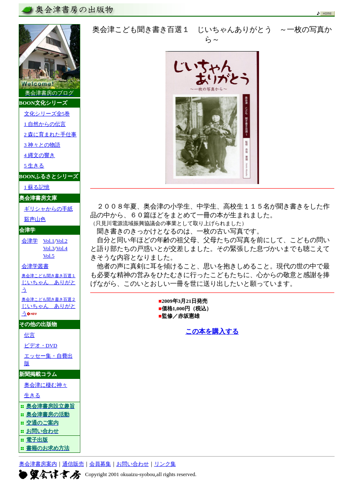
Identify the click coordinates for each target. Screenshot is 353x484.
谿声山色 (35, 219)
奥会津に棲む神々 (45, 385)
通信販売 (73, 464)
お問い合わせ (132, 464)
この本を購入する (212, 331)
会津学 (30, 241)
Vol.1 (49, 241)
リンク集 (165, 464)
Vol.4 (62, 248)
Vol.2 (62, 241)
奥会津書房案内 (38, 464)
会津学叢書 (35, 266)
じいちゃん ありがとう (49, 283)
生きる (32, 395)
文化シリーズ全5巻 (47, 114)
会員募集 (100, 464)
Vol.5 (49, 256)
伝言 (29, 335)
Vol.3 (49, 248)
